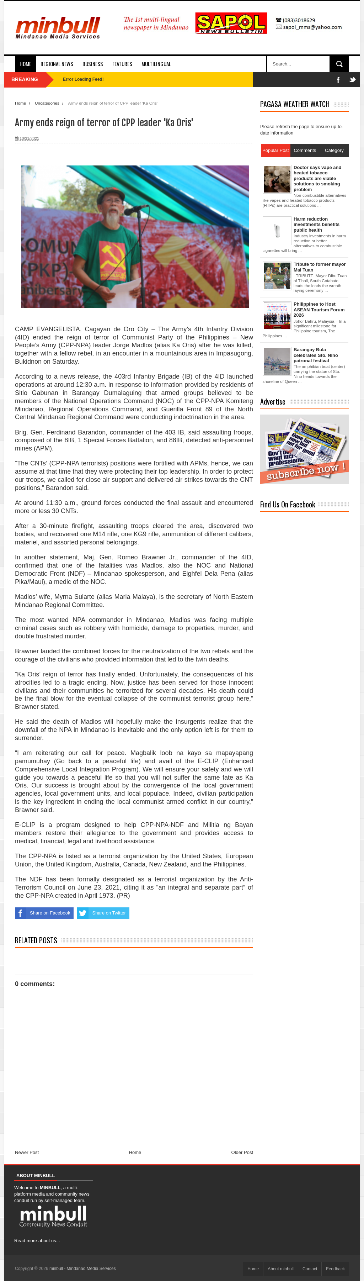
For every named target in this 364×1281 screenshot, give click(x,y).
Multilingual (156, 64)
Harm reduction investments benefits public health (316, 224)
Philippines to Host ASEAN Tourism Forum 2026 (319, 309)
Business (92, 64)
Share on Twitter (101, 913)
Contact (310, 1268)
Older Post (242, 1152)
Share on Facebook (42, 913)
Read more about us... (37, 1240)
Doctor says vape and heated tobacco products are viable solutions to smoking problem (317, 178)
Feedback (335, 1268)
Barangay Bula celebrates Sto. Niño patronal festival (316, 355)
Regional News (57, 64)
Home (25, 64)
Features (122, 64)
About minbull (281, 1268)
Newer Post (27, 1152)
